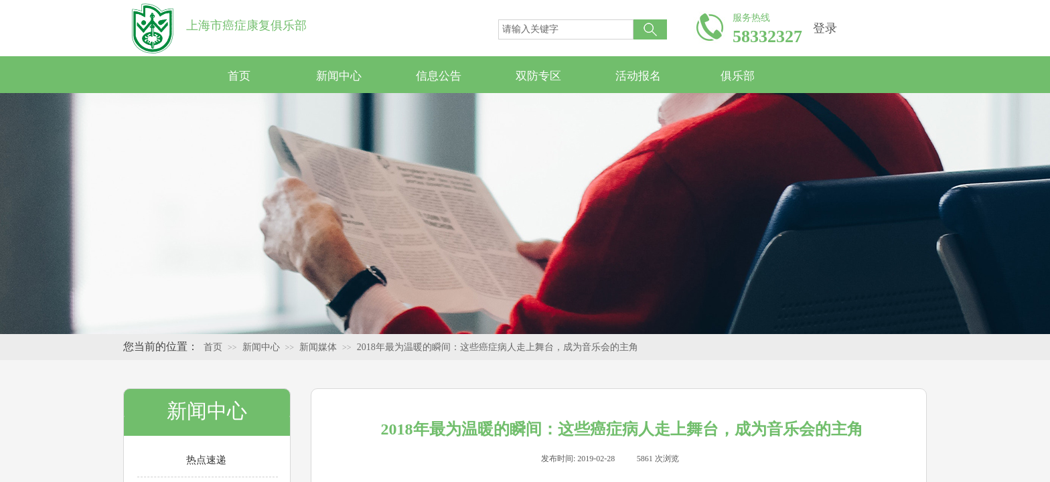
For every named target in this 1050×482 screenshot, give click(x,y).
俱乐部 (738, 76)
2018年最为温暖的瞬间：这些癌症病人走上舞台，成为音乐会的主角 (497, 347)
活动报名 (638, 76)
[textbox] (565, 29)
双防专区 (538, 76)
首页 (239, 76)
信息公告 (438, 76)
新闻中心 (339, 76)
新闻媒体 (318, 347)
